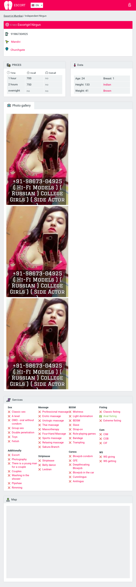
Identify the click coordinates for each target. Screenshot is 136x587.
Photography (19, 459)
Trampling (78, 442)
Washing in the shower (20, 477)
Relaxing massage (53, 442)
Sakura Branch (50, 446)
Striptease (48, 460)
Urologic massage (53, 420)
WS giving (109, 456)
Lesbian (47, 469)
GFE (75, 460)
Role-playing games (84, 433)
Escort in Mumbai (13, 15)
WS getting (109, 461)
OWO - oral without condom (23, 422)
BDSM (76, 420)
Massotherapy (50, 429)
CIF (105, 443)
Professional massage (55, 411)
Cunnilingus (80, 476)
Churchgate (15, 49)
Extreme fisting (112, 420)
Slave (76, 425)
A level (16, 416)
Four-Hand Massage (54, 433)
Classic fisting (111, 411)
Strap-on (78, 429)
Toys (14, 436)
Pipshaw (17, 483)
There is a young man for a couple (24, 465)
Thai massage (50, 425)
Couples (17, 471)
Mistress (78, 411)
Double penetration (23, 432)
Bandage (78, 438)
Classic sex (18, 411)
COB (105, 438)
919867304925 (19, 34)
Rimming (17, 487)
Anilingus (78, 481)
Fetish (15, 441)
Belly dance (49, 465)
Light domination (83, 416)
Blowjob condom (83, 456)
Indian (107, 84)
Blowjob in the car (83, 472)
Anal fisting (110, 416)
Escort (16, 455)
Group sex (18, 428)
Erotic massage (51, 416)
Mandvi (12, 42)
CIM (105, 434)
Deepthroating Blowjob (81, 466)
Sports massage (52, 438)
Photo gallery (19, 105)
